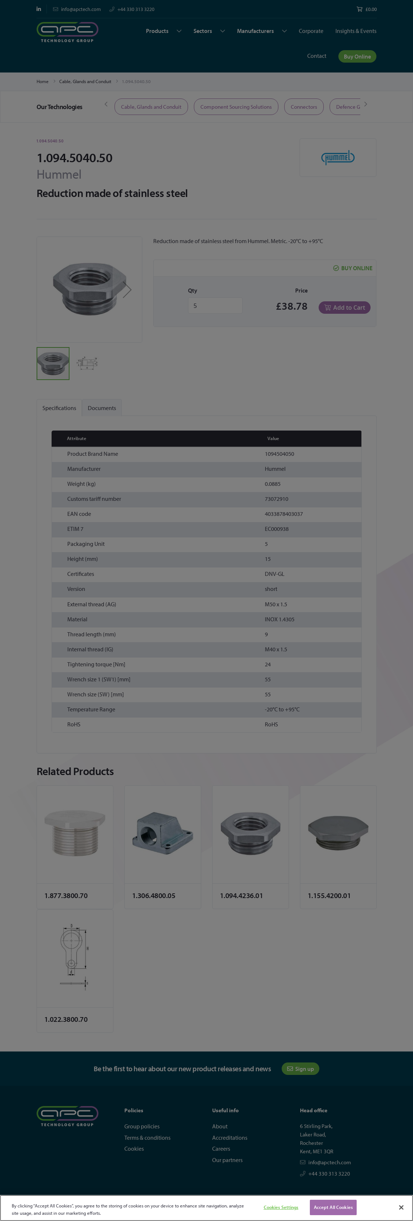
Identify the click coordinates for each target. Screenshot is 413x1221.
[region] (206, 1208)
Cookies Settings (281, 1207)
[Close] (401, 1207)
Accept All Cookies (333, 1207)
